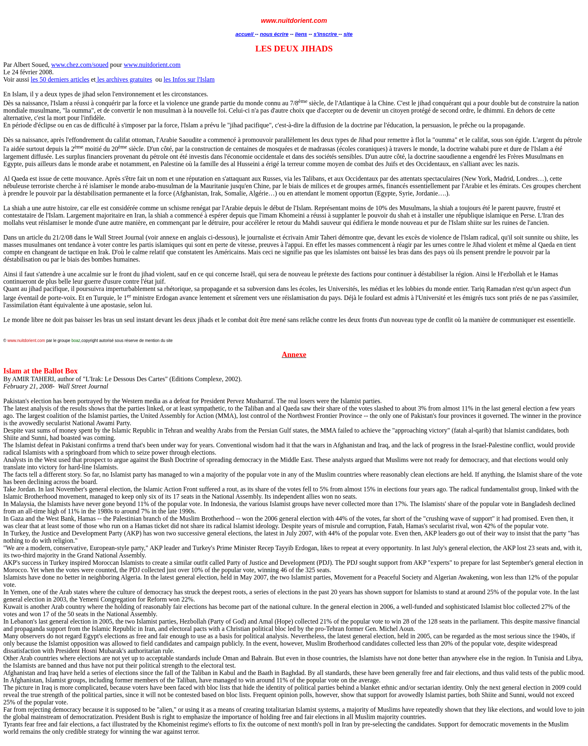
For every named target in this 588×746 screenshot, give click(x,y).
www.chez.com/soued (79, 64)
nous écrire (274, 34)
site (347, 34)
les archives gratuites (124, 79)
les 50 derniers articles (60, 79)
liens (301, 34)
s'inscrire (326, 34)
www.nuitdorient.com (152, 64)
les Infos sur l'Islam (188, 79)
